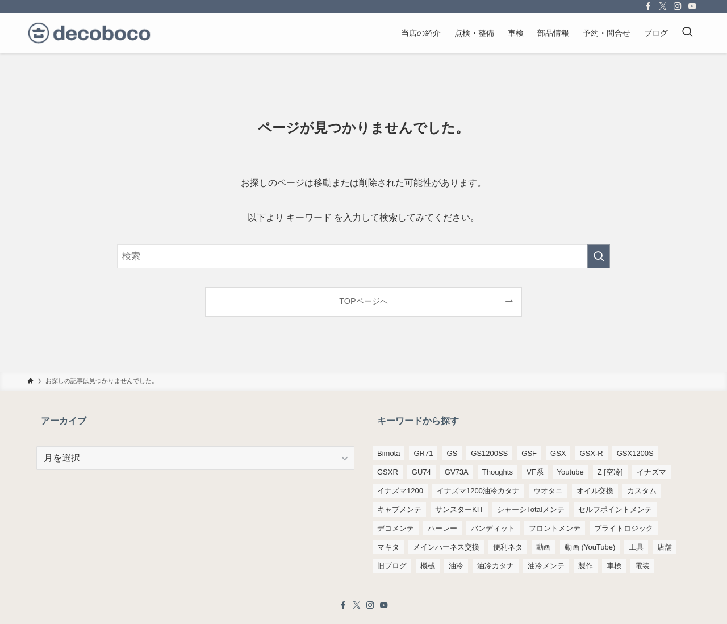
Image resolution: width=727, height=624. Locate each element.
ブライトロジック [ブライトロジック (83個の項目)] (623, 528)
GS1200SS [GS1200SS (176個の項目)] (489, 453)
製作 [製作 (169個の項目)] (585, 565)
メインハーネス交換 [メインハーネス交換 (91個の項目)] (446, 547)
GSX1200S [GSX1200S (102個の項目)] (635, 453)
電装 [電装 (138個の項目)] (642, 565)
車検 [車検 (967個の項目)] (614, 565)
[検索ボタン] (687, 33)
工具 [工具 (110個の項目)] (636, 547)
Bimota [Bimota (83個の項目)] (388, 453)
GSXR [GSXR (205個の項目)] (387, 472)
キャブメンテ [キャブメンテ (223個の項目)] (399, 509)
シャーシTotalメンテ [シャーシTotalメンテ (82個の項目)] (530, 509)
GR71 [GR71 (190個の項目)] (423, 453)
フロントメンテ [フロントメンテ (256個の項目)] (554, 528)
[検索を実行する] (598, 256)
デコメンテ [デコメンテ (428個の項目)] (395, 528)
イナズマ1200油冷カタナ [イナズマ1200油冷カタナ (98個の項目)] (478, 490)
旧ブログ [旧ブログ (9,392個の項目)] (392, 565)
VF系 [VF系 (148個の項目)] (535, 472)
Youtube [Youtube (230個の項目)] (570, 472)
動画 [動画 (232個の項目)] (543, 547)
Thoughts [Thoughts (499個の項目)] (497, 472)
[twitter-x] (662, 6)
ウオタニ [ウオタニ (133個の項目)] (548, 490)
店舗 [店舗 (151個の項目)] (664, 547)
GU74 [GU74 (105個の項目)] (421, 472)
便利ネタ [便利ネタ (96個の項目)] (508, 547)
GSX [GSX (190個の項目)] (558, 453)
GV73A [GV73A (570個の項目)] (457, 472)
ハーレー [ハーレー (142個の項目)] (442, 528)
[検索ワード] (363, 256)
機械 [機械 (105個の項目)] (427, 565)
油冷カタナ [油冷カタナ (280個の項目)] (495, 565)
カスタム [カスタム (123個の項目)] (642, 490)
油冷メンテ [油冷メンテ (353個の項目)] (546, 565)
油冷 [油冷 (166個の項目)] (456, 565)
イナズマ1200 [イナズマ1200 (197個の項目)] (400, 490)
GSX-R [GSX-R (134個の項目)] (591, 453)
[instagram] (677, 6)
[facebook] (648, 6)
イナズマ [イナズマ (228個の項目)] (651, 472)
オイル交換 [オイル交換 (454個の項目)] (594, 490)
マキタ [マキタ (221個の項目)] (388, 547)
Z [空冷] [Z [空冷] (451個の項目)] (610, 472)
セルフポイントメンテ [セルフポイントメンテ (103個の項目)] (615, 509)
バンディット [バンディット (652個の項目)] (493, 528)
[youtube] (692, 6)
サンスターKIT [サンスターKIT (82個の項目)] (459, 509)
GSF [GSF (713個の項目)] (529, 453)
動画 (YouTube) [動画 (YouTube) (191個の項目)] (590, 547)
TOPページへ (363, 301)
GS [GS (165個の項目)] (451, 453)
